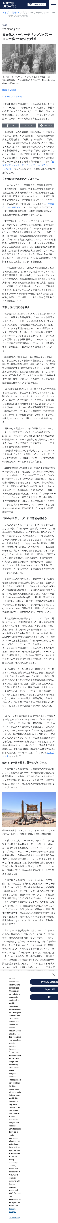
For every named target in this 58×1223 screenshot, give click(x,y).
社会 (14, 12)
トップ (5, 12)
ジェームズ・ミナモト (13, 96)
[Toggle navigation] (53, 4)
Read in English (9, 90)
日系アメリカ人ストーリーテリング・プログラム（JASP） (28, 165)
